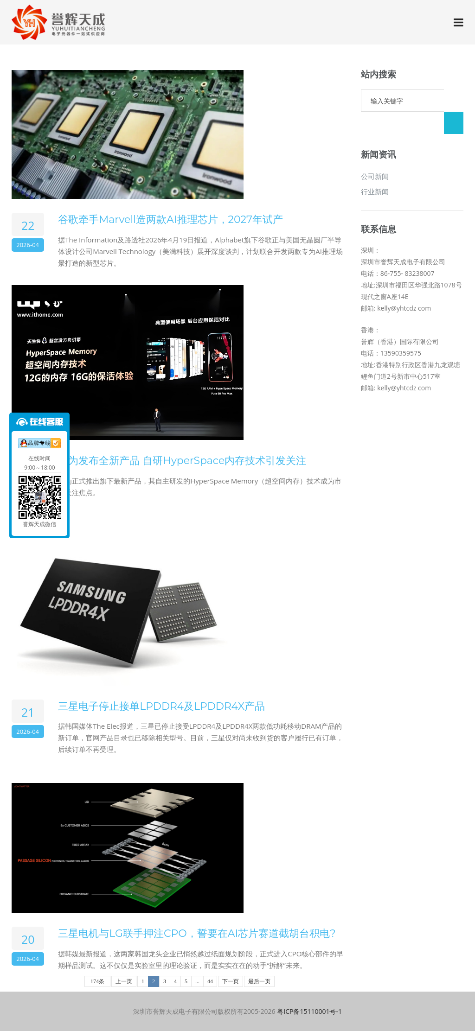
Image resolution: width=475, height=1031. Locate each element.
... (197, 981)
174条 (97, 981)
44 (210, 981)
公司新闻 (375, 154)
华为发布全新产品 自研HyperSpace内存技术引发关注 (182, 460)
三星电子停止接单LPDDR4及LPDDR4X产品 (161, 706)
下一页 (230, 981)
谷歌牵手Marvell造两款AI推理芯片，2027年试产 (170, 219)
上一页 (124, 981)
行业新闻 (375, 169)
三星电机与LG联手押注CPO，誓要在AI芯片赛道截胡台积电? (196, 933)
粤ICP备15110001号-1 (309, 1011)
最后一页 (259, 981)
